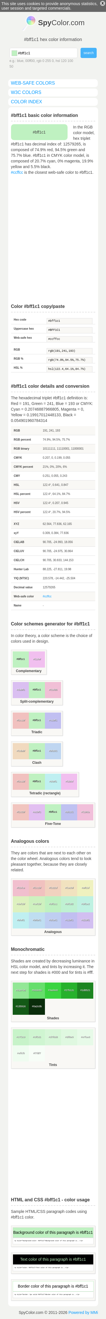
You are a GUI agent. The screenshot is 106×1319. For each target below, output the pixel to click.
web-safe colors (33, 83)
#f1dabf (20, 750)
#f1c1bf (20, 720)
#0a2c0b (37, 1006)
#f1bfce (20, 887)
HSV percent (22, 512)
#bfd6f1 (53, 750)
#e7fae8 (85, 1036)
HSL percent (22, 494)
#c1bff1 (53, 720)
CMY (17, 475)
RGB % (18, 358)
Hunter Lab (21, 569)
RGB (17, 349)
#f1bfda (85, 811)
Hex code (20, 319)
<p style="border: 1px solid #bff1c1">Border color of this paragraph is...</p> (53, 1295)
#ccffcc (17, 172)
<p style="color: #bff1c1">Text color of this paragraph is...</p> (53, 1268)
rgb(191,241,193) (69, 351)
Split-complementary (37, 702)
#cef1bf (37, 903)
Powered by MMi (83, 1312)
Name (17, 605)
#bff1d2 (69, 903)
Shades (53, 1018)
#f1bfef (37, 659)
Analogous (53, 932)
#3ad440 (53, 990)
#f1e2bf (69, 887)
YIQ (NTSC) (21, 578)
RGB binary (21, 448)
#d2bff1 (85, 920)
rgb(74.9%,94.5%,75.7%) (69, 360)
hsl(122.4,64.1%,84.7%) (69, 369)
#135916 (21, 1006)
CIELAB (19, 542)
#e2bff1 (37, 811)
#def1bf (20, 903)
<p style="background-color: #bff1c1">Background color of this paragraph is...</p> (53, 1241)
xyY (16, 533)
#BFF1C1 (69, 330)
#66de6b (37, 990)
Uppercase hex (24, 328)
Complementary (29, 671)
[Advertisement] (53, 239)
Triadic (36, 732)
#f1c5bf (20, 811)
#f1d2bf (53, 887)
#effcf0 (21, 1053)
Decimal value (23, 587)
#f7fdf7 (37, 1053)
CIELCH (19, 560)
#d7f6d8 (53, 1036)
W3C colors (26, 92)
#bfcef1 (53, 920)
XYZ (16, 524)
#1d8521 (85, 990)
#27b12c (69, 990)
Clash (37, 763)
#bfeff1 (53, 781)
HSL (17, 484)
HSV (17, 503)
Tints (53, 1065)
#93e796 (21, 990)
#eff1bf (85, 887)
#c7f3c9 (20, 1036)
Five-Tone (53, 824)
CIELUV (19, 551)
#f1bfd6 (53, 689)
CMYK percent (23, 466)
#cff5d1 (37, 1036)
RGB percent (22, 439)
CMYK (18, 457)
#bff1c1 (69, 321)
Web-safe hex (23, 337)
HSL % (18, 367)
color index (26, 101)
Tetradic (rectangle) (44, 793)
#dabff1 (20, 689)
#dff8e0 (69, 1036)
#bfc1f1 (69, 811)
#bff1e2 (85, 903)
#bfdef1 (37, 920)
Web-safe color (24, 596)
